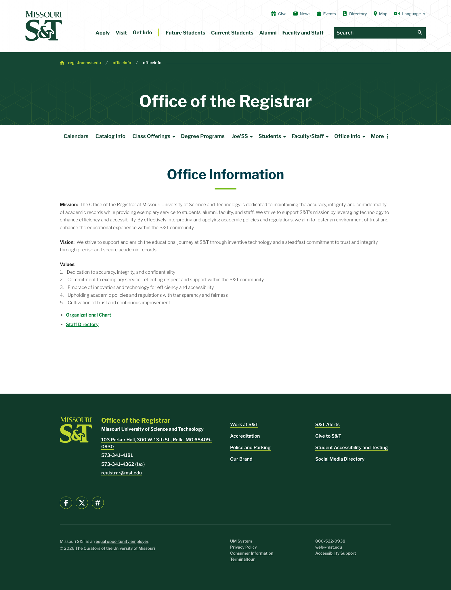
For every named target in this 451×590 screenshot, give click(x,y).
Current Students (232, 33)
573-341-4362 (117, 464)
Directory (355, 13)
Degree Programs (203, 136)
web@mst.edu (328, 547)
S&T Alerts (327, 424)
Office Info (350, 136)
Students (273, 136)
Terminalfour (242, 559)
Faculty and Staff (303, 33)
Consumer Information (251, 553)
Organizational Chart (88, 315)
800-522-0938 (330, 541)
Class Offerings (154, 136)
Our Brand (241, 459)
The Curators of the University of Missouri (115, 548)
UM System (241, 541)
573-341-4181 (117, 455)
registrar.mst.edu (84, 62)
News (301, 13)
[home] (43, 26)
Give (278, 13)
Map (380, 13)
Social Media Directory (339, 459)
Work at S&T (244, 424)
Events (326, 13)
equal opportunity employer (121, 541)
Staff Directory (82, 324)
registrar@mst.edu (121, 473)
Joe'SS (243, 136)
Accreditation (245, 436)
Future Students (185, 33)
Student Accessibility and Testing (351, 447)
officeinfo (122, 62)
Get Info (142, 33)
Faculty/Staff (311, 136)
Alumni (267, 33)
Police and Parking (250, 447)
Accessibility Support (335, 553)
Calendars (76, 136)
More (377, 136)
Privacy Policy (243, 547)
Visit (121, 33)
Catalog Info (110, 136)
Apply (102, 33)
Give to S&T (328, 436)
